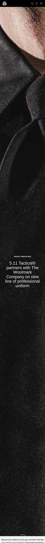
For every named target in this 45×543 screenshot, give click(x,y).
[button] (32, 3)
